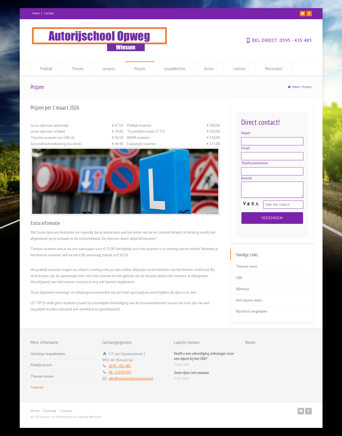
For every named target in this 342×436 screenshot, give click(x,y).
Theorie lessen (42, 376)
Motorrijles (274, 68)
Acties (209, 68)
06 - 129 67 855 (120, 372)
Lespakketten (174, 68)
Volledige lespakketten (48, 354)
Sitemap (50, 411)
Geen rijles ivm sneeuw (191, 373)
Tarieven (37, 387)
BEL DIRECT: (265, 40)
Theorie (77, 68)
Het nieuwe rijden (249, 300)
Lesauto (109, 68)
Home (36, 13)
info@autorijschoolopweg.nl (131, 378)
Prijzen (139, 68)
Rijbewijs (242, 289)
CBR (239, 278)
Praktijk (46, 68)
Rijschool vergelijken (251, 311)
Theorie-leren (246, 266)
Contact (49, 13)
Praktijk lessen (41, 365)
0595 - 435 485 (295, 40)
